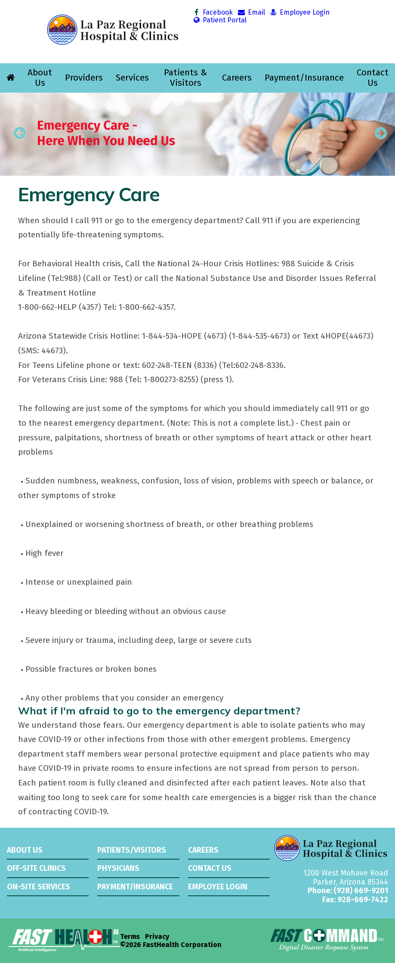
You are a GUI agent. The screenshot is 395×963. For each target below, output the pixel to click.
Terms (130, 937)
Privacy (157, 937)
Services (132, 77)
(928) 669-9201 (360, 890)
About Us (40, 77)
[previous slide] (19, 136)
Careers (237, 77)
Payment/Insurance (304, 77)
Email (251, 12)
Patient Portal (219, 20)
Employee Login (299, 12)
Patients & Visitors (185, 77)
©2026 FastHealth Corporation (171, 945)
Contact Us (373, 77)
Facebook (212, 12)
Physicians (118, 868)
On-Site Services (38, 886)
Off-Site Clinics (36, 868)
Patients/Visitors (131, 850)
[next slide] (375, 136)
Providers (84, 77)
